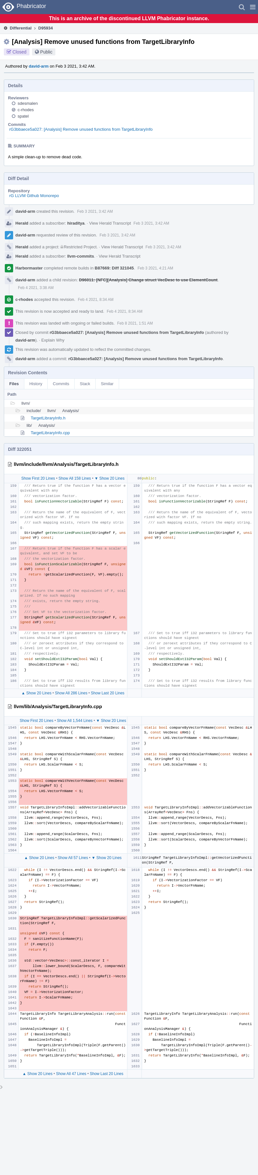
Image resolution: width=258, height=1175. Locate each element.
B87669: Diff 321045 (114, 268)
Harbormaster (29, 268)
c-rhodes (26, 109)
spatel (23, 116)
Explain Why (52, 340)
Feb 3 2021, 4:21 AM (155, 268)
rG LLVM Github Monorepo (34, 195)
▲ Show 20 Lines (36, 693)
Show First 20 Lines (38, 478)
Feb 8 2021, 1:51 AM (135, 323)
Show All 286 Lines (71, 693)
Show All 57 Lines (73, 858)
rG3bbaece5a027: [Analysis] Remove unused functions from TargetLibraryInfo (81, 129)
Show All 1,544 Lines (75, 720)
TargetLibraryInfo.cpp (50, 432)
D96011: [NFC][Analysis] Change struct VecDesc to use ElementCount (148, 279)
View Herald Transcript (110, 223)
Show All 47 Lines (71, 1074)
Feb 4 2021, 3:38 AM (35, 287)
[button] (252, 7)
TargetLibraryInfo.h (48, 418)
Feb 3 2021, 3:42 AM (95, 211)
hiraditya (76, 223)
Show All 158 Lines (75, 478)
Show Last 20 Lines (108, 693)
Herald (21, 223)
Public (46, 51)
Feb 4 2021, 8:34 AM (95, 299)
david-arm (39, 66)
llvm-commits (80, 256)
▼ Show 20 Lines (109, 478)
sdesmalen (28, 103)
